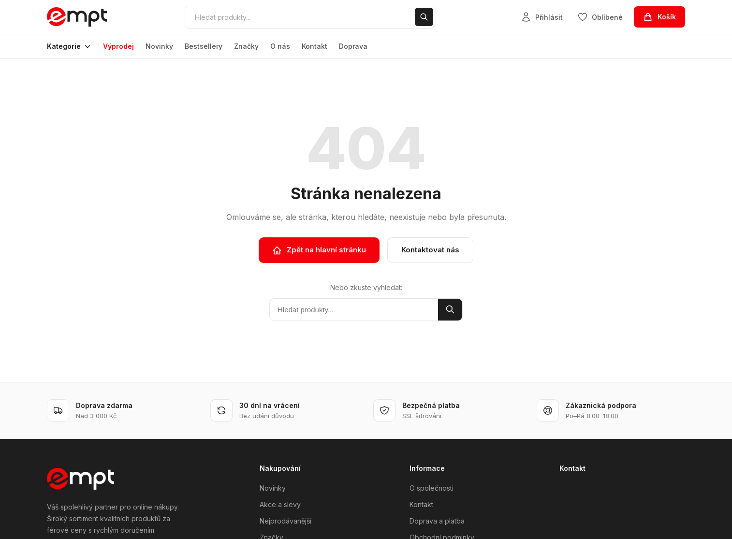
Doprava (353, 46)
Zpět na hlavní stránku (319, 250)
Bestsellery (203, 46)
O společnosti (432, 488)
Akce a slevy (280, 504)
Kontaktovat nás (430, 249)
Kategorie (69, 46)
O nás (280, 46)
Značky (246, 46)
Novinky (159, 46)
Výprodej (118, 46)
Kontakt (314, 46)
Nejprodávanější (285, 521)
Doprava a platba (437, 521)
